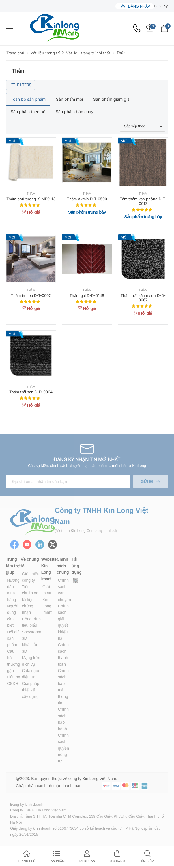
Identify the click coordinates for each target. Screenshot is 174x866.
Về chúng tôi (30, 562)
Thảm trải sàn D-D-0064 (31, 392)
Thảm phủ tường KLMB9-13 (30, 199)
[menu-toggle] (9, 28)
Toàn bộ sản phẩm (28, 99)
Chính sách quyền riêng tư (63, 748)
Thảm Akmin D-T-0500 (87, 199)
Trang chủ (15, 52)
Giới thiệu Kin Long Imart (47, 599)
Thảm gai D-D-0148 (87, 295)
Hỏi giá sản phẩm (13, 638)
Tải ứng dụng (77, 566)
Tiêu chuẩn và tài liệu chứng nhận (30, 599)
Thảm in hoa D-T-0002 (31, 295)
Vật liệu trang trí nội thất (88, 52)
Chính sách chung (63, 566)
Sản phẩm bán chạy (74, 111)
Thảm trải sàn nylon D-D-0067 (143, 297)
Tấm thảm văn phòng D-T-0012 (143, 201)
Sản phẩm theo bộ (28, 111)
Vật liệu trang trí (45, 52)
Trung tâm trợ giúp (13, 566)
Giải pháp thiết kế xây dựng (30, 690)
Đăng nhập (138, 6)
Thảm (121, 52)
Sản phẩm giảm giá (111, 99)
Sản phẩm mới (69, 99)
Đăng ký (161, 6)
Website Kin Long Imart (49, 569)
